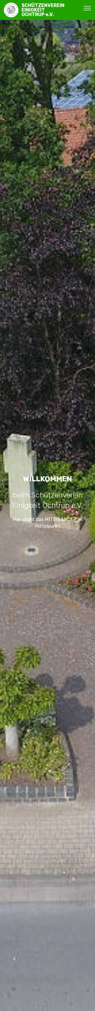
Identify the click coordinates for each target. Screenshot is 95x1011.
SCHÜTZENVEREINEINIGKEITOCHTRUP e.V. (43, 10)
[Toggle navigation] (87, 8)
